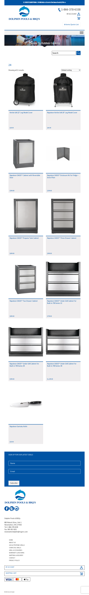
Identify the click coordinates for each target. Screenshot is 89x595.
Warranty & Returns (16, 553)
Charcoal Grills (15, 548)
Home (11, 540)
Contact (12, 558)
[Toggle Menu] (81, 32)
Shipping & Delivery (16, 555)
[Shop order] (71, 70)
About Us (12, 543)
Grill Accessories (15, 550)
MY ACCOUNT (74, 14)
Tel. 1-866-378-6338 (11, 527)
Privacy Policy (14, 560)
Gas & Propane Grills (17, 545)
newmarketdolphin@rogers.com (16, 532)
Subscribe (13, 483)
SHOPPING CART (11, 573)
